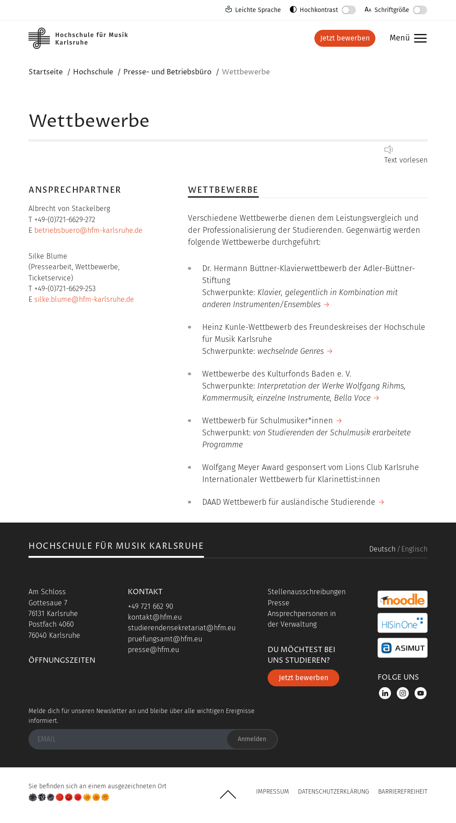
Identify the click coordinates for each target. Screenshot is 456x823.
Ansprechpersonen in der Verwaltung (302, 618)
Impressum (272, 791)
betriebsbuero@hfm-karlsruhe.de (88, 230)
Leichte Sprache (258, 10)
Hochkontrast (319, 10)
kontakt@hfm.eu (155, 617)
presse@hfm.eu (153, 649)
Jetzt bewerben (345, 38)
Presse (278, 603)
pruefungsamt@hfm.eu (165, 639)
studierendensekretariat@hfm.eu (182, 628)
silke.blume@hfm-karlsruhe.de (84, 299)
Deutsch (382, 549)
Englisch (414, 549)
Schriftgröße (392, 10)
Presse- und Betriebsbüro (167, 72)
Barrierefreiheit (403, 791)
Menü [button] (406, 38)
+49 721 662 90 (150, 606)
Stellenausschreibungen (307, 592)
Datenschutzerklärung (333, 791)
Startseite (45, 72)
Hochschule (93, 72)
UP (228, 794)
